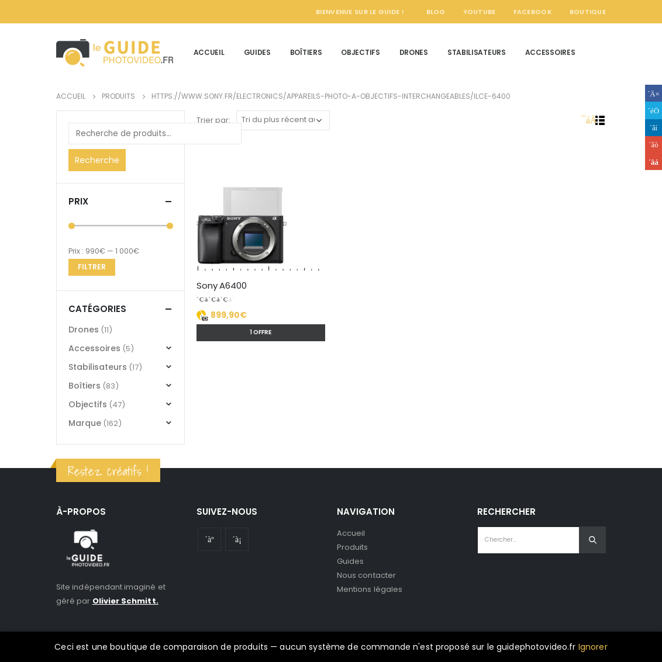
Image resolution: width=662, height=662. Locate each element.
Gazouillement (653, 110)
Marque (84, 423)
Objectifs (360, 52)
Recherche (97, 160)
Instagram (237, 539)
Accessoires (550, 52)
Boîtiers (306, 52)
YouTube (479, 11)
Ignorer (593, 647)
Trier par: (213, 120)
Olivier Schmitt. (125, 600)
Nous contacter (366, 575)
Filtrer (92, 267)
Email (653, 161)
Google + (653, 144)
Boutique (588, 11)
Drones (413, 52)
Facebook (532, 11)
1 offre (260, 332)
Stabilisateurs (476, 52)
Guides (257, 52)
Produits (352, 547)
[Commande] (283, 120)
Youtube (209, 539)
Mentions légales (369, 589)
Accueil (209, 52)
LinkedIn (653, 127)
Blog (436, 11)
